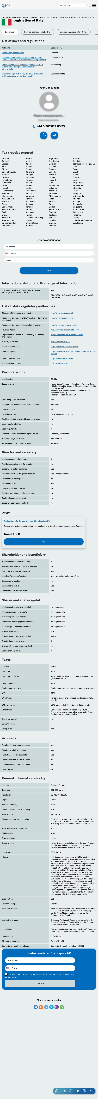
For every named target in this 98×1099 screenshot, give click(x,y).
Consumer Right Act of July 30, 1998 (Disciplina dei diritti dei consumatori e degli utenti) (24, 75)
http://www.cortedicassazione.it (64, 346)
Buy (43, 541)
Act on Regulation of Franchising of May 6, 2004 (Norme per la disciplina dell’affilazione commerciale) (22, 66)
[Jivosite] (56, 1091)
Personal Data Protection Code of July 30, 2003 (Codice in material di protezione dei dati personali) (24, 58)
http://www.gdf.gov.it (60, 363)
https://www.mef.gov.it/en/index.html (67, 335)
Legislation (10, 32)
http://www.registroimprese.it (63, 325)
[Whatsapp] (70, 1091)
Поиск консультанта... (49, 115)
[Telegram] (77, 1091)
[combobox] (7, 253)
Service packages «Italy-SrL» (37, 32)
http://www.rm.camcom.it (62, 318)
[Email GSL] (91, 1091)
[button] (63, 1091)
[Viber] (84, 1091)
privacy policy (14, 977)
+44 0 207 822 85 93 (50, 126)
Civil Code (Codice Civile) (13, 53)
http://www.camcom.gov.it (62, 313)
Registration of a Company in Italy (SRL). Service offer (27, 521)
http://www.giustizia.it (60, 342)
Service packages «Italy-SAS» (73, 32)
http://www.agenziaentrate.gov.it (65, 330)
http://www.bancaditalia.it (62, 358)
